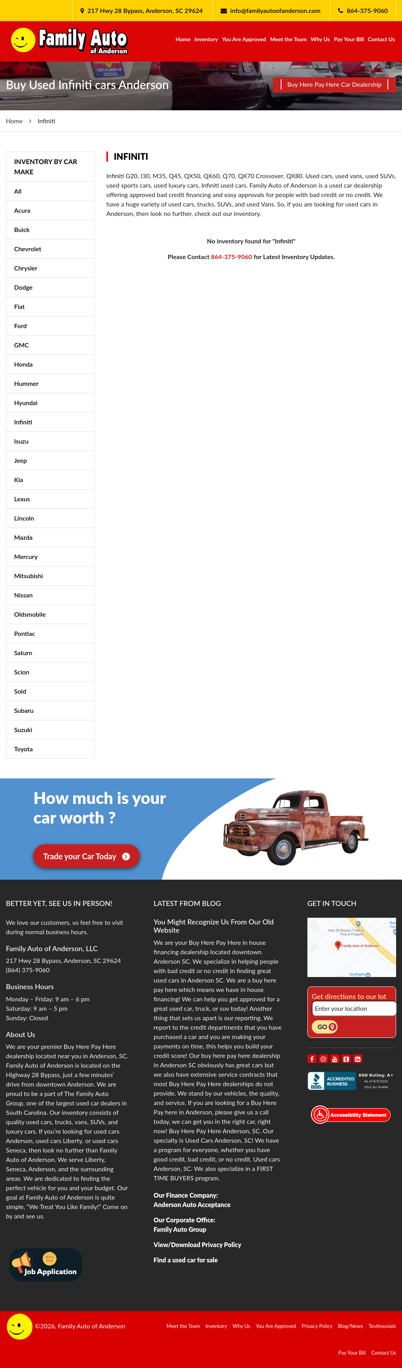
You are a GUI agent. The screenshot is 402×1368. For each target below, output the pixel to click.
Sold (20, 691)
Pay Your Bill (349, 39)
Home (182, 39)
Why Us (320, 39)
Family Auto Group (179, 1229)
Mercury (26, 556)
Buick (21, 229)
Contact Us (381, 39)
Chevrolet (27, 248)
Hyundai (25, 402)
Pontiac (24, 633)
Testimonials (382, 1326)
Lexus (22, 498)
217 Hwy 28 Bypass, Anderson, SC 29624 (144, 10)
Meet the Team (288, 39)
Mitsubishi (28, 575)
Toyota (23, 748)
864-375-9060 (367, 10)
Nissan (23, 595)
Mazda (23, 537)
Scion (21, 672)
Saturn (23, 652)
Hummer (26, 383)
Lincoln (24, 518)
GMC (21, 345)
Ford (20, 325)
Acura (22, 210)
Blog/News (350, 1326)
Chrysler (25, 268)
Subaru (24, 710)
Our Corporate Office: (184, 1220)
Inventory (206, 39)
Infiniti (23, 422)
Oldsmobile (30, 614)
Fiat (19, 306)
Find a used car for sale (185, 1260)
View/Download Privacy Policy (197, 1244)
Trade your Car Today (86, 856)
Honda (23, 364)
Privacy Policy (317, 1326)
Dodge (23, 287)
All (18, 191)
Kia (18, 479)
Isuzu (21, 441)
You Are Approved (244, 39)
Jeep (20, 460)
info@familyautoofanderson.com (275, 10)
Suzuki (23, 729)
